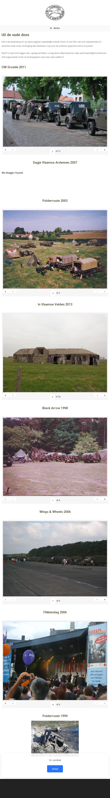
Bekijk (55, 768)
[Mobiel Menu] (55, 28)
